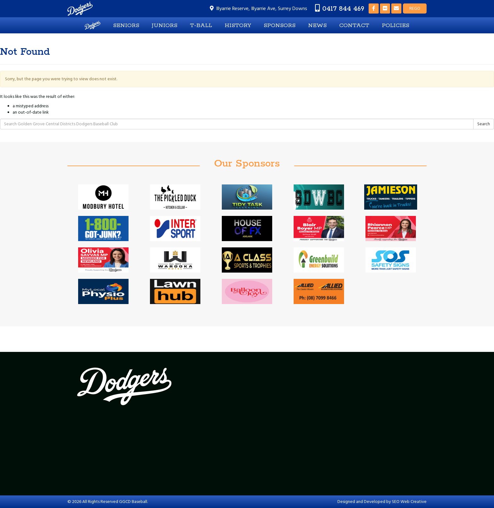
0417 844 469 (343, 8)
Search (483, 124)
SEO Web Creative (409, 502)
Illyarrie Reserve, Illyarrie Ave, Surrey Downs (261, 8)
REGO (414, 8)
